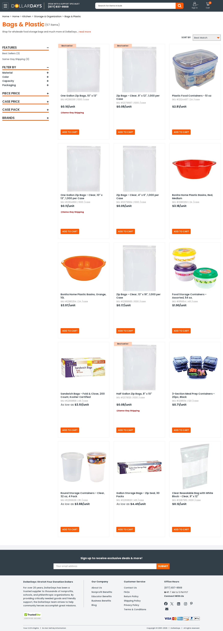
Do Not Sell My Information (54, 628)
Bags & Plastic (73, 16)
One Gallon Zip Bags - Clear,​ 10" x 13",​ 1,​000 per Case (82, 196)
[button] (195, 5)
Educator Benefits (102, 596)
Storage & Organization (47, 16)
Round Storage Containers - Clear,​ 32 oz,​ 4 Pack (83, 494)
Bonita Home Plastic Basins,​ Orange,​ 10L (83, 296)
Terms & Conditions (135, 609)
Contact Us (130, 587)
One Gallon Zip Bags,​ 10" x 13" (79, 95)
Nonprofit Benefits (102, 592)
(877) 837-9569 (173, 587)
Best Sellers (11, 53)
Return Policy (131, 596)
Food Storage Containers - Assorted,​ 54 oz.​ (189, 296)
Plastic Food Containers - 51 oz (191, 95)
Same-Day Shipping (15, 59)
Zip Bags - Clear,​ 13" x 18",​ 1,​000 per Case (138, 296)
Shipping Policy (132, 600)
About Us (97, 587)
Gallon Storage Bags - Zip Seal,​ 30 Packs (138, 494)
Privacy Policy (131, 605)
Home (5, 16)
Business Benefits (101, 600)
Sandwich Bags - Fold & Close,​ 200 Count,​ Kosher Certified (83, 395)
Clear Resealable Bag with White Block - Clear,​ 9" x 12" (192, 494)
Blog (94, 605)
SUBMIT (163, 566)
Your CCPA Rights (31, 628)
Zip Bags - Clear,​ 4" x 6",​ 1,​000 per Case (137, 196)
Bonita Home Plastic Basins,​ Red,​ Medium (192, 196)
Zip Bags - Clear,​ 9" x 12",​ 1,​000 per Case (138, 97)
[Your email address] (105, 566)
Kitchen (26, 16)
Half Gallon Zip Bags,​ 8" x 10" (134, 393)
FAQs (127, 592)
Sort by (186, 37)
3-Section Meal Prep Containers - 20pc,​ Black (193, 395)
